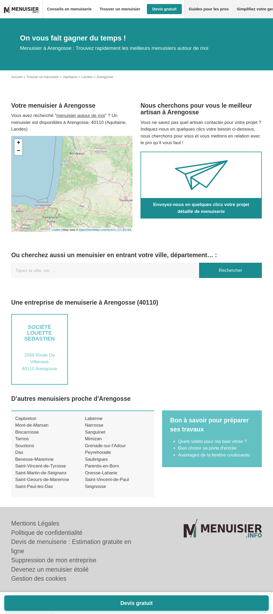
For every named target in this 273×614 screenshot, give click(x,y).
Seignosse (95, 486)
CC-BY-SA (124, 229)
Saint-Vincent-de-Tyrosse (40, 465)
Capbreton (25, 418)
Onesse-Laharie (101, 472)
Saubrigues (96, 459)
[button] (69, 9)
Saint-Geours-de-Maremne (42, 479)
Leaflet (56, 229)
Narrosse (94, 425)
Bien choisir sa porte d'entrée (207, 448)
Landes (87, 77)
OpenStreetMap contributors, (98, 229)
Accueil (16, 77)
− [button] (18, 151)
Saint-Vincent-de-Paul (107, 479)
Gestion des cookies (38, 578)
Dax (19, 452)
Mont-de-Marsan (32, 425)
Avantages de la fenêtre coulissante (214, 455)
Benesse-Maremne (34, 459)
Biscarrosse (27, 432)
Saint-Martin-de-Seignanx (41, 472)
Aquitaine (70, 77)
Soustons (24, 445)
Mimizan (93, 438)
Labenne (93, 418)
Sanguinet (95, 432)
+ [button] (18, 143)
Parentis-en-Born (102, 465)
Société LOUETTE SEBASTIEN (39, 333)
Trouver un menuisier (42, 77)
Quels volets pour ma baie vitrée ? (212, 441)
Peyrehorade (98, 452)
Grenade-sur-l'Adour (105, 445)
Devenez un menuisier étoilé (50, 569)
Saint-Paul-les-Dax (34, 486)
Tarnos (22, 438)
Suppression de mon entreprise (54, 560)
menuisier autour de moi (81, 115)
